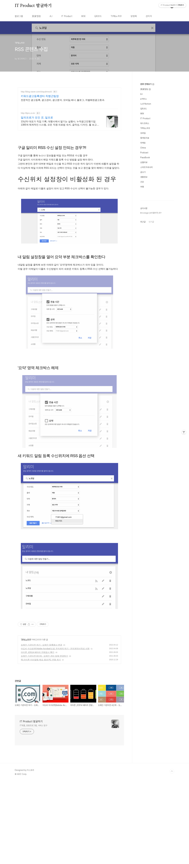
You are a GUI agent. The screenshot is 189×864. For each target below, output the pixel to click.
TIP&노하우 (116, 16)
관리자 (149, 16)
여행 (142, 187)
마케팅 (143, 143)
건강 (142, 182)
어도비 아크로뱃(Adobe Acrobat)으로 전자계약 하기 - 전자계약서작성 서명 (55, 690)
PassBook (145, 157)
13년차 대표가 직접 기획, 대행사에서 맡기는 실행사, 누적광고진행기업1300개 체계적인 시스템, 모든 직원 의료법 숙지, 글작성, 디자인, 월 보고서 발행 (60, 123)
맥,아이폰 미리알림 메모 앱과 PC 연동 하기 (41, 701)
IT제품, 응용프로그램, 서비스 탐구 (33, 767)
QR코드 (98, 16)
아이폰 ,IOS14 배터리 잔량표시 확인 (37, 693)
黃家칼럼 (36, 16)
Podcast (144, 152)
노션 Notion (145, 104)
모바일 (143, 133)
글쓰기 (143, 172)
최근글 (143, 222)
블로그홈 (19, 16)
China (143, 148)
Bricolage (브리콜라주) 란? (150, 213)
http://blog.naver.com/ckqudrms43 (36, 91)
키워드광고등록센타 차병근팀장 (40, 96)
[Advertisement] (69, 635)
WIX (83, 16)
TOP (172, 812)
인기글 (151, 222)
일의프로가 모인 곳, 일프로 (37, 117)
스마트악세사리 (146, 167)
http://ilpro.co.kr (28, 113)
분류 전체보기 (147, 84)
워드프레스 (144, 123)
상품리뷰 (143, 162)
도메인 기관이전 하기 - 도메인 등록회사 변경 (41, 686)
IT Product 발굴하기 (33, 6)
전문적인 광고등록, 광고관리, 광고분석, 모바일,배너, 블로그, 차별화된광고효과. (63, 100)
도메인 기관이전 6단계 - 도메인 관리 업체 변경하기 (44, 697)
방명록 (134, 16)
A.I (51, 16)
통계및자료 (144, 138)
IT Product (66, 16)
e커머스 (143, 99)
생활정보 (143, 177)
